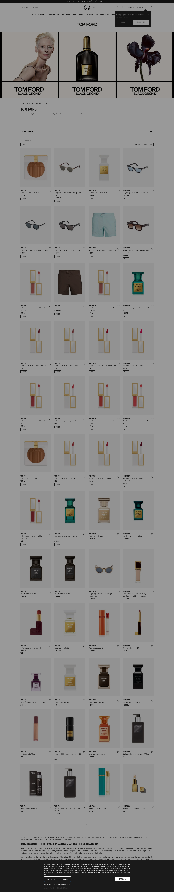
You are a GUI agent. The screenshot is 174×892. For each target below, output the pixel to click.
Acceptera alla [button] (122, 879)
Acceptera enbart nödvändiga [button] (57, 879)
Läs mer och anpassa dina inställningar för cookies (57, 884)
